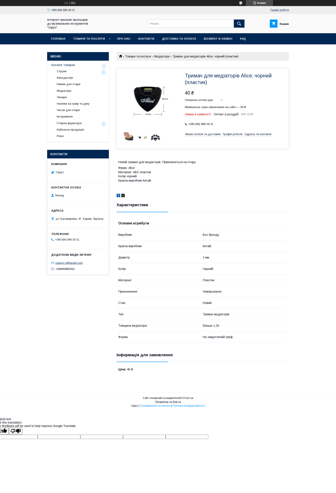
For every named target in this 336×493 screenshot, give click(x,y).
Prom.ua (188, 398)
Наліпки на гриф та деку (73, 103)
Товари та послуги (89, 38)
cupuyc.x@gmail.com (69, 263)
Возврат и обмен (218, 38)
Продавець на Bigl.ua (168, 401)
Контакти (146, 38)
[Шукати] (239, 24)
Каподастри (65, 77)
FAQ (243, 38)
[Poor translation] (15, 431)
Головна (58, 38)
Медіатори (162, 56)
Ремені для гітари (68, 84)
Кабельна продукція (70, 129)
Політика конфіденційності (188, 405)
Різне (60, 136)
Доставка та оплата (179, 38)
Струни (61, 71)
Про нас (123, 38)
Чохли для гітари (68, 110)
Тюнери (62, 97)
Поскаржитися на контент (155, 405)
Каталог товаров (63, 65)
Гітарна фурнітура (69, 123)
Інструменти (65, 116)
